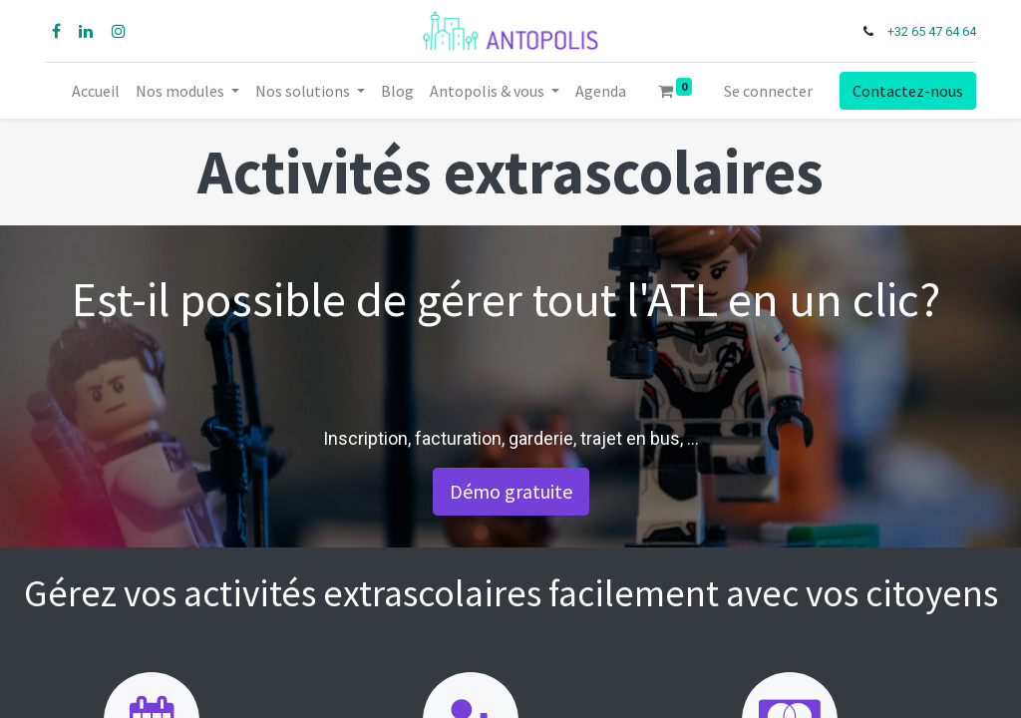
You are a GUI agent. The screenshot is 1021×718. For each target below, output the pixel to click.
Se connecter (768, 91)
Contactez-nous (906, 91)
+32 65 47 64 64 (929, 31)
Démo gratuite (511, 491)
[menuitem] (96, 91)
